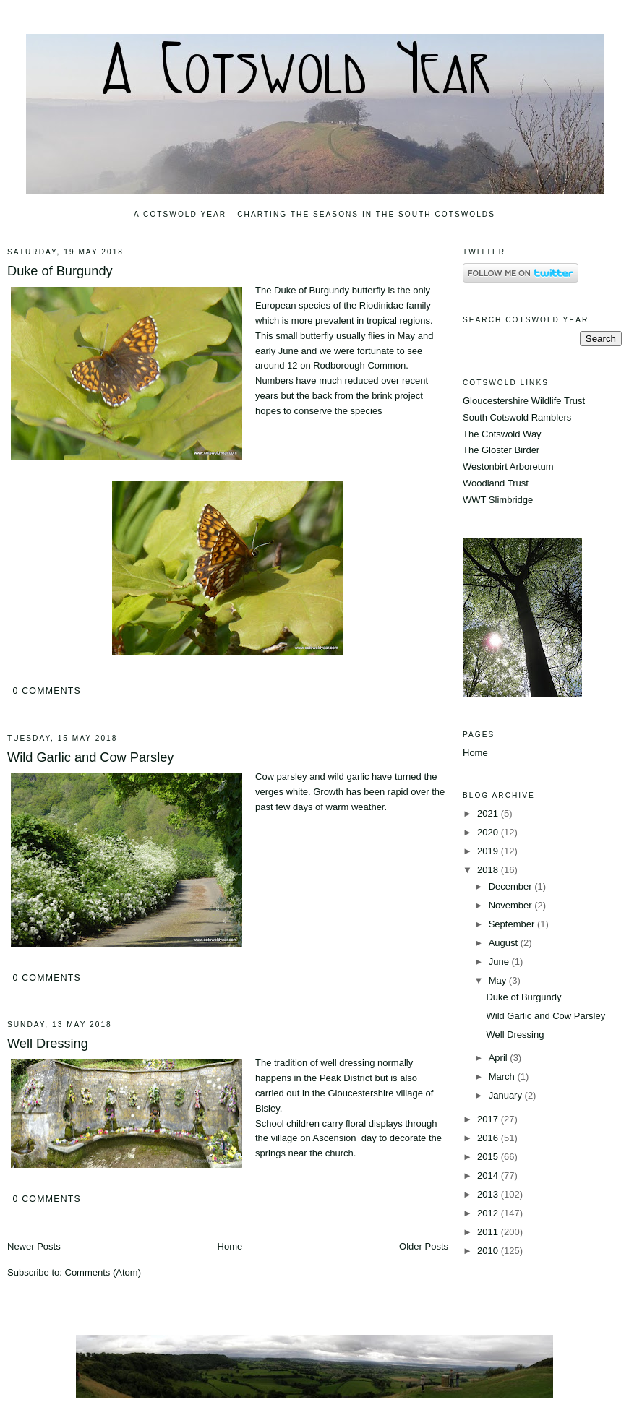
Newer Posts (34, 1246)
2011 (489, 1231)
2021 (489, 813)
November (512, 905)
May (499, 980)
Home (230, 1246)
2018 (489, 869)
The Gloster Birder (501, 449)
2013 (489, 1194)
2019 (489, 851)
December (512, 886)
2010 (489, 1250)
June (500, 961)
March (503, 1076)
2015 (489, 1156)
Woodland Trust (496, 483)
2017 (489, 1119)
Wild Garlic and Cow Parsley (90, 757)
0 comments (46, 691)
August (505, 942)
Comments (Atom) (103, 1272)
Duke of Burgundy (60, 271)
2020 (489, 832)
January (507, 1095)
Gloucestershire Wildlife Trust (524, 400)
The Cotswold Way (502, 434)
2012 (489, 1213)
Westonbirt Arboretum (508, 466)
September (513, 924)
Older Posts (423, 1246)
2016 (489, 1137)
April (499, 1057)
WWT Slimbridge (498, 499)
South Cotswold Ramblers (517, 417)
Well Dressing (47, 1043)
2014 (489, 1175)
